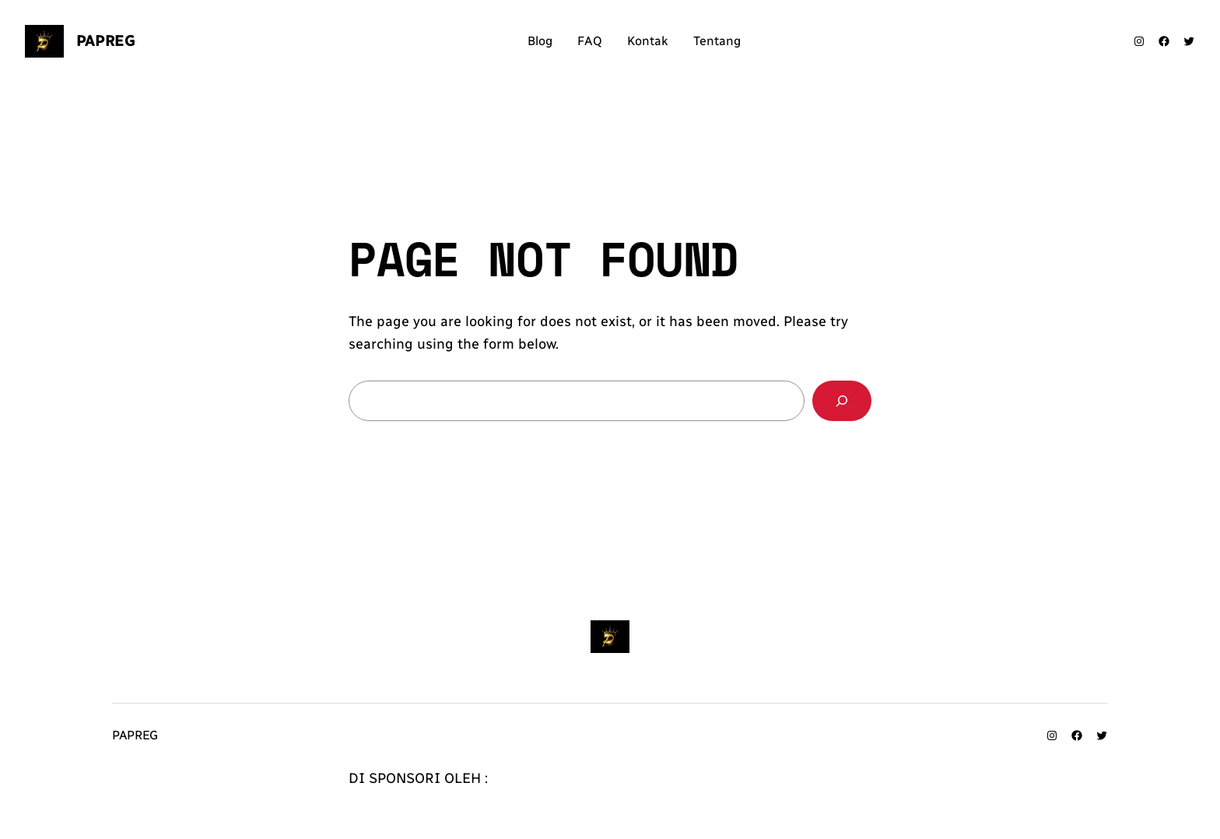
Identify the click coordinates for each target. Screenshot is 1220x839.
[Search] (841, 401)
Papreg (105, 40)
